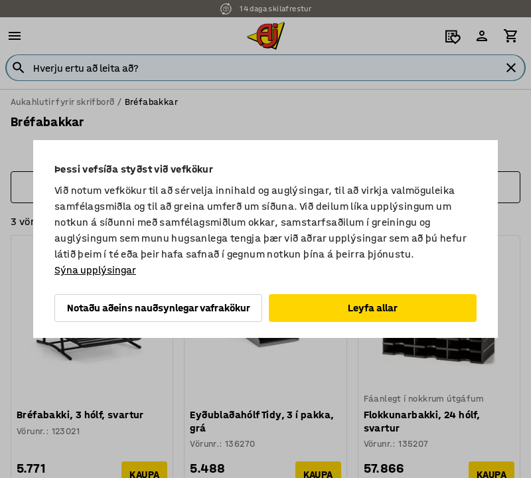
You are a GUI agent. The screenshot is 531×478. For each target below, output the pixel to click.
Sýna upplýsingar (95, 270)
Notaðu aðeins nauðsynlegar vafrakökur (158, 307)
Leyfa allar (373, 307)
